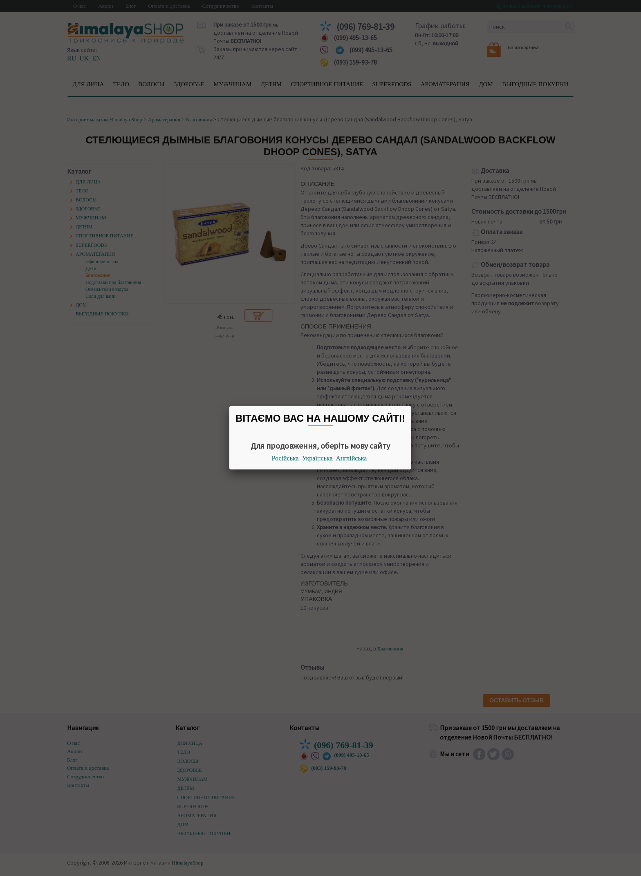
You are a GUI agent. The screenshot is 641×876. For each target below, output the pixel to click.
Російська (285, 458)
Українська (317, 458)
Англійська (351, 458)
